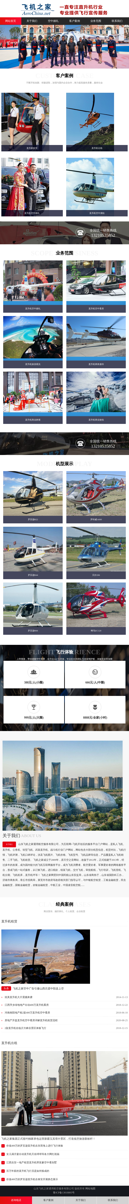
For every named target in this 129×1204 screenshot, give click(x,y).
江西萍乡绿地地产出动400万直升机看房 (27, 1005)
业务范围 (95, 21)
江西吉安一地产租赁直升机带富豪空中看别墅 (31, 1162)
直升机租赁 (32, 148)
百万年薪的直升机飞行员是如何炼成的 (27, 1171)
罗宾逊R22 (33, 519)
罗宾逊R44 (33, 575)
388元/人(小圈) (34, 682)
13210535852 (103, 235)
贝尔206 (96, 575)
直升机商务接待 (96, 364)
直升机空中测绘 (97, 213)
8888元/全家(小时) (95, 717)
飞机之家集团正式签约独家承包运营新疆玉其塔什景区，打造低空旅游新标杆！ (48, 1138)
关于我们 (32, 21)
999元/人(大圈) (34, 717)
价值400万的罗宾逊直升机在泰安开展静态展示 (32, 1179)
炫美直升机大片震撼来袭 (18, 997)
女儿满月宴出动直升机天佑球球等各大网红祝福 (32, 1154)
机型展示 (64, 464)
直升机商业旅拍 (96, 420)
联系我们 (117, 21)
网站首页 (10, 21)
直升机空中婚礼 (32, 213)
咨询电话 (16, 1200)
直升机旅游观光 (32, 364)
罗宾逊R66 (33, 631)
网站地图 (90, 1188)
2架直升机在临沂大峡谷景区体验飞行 (25, 1028)
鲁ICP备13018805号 (64, 1192)
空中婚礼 (53, 21)
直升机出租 (97, 148)
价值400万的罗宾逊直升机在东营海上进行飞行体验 (34, 1146)
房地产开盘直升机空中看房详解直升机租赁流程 (31, 1020)
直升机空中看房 (96, 309)
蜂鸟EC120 (96, 631)
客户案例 (74, 21)
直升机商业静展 (32, 420)
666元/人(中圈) (95, 682)
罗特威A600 (96, 519)
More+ (127, 1043)
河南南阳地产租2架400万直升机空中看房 (27, 1012)
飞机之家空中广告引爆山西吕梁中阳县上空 (38, 988)
